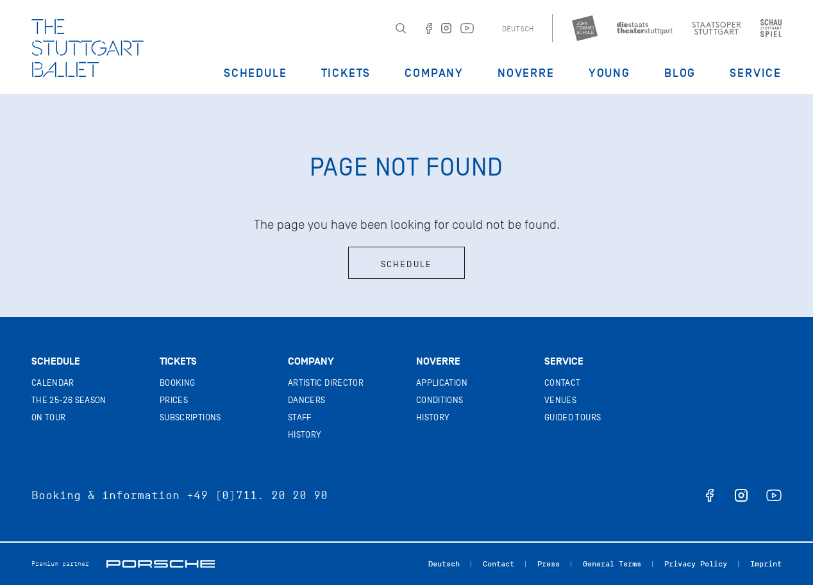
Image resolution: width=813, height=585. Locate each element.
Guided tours (572, 417)
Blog (680, 73)
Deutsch (517, 28)
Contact (562, 383)
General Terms (612, 563)
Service (756, 73)
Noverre (526, 73)
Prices (174, 400)
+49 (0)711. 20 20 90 (257, 495)
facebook (709, 495)
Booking (177, 383)
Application (441, 383)
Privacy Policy (695, 563)
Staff (300, 417)
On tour (48, 417)
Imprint (766, 563)
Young (609, 73)
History (304, 435)
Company (434, 73)
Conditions (440, 400)
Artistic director (326, 383)
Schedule (255, 73)
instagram (741, 495)
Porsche (160, 564)
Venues (560, 400)
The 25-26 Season (68, 400)
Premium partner (60, 563)
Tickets (346, 73)
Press (548, 563)
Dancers (306, 400)
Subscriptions (190, 417)
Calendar (52, 383)
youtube (774, 495)
